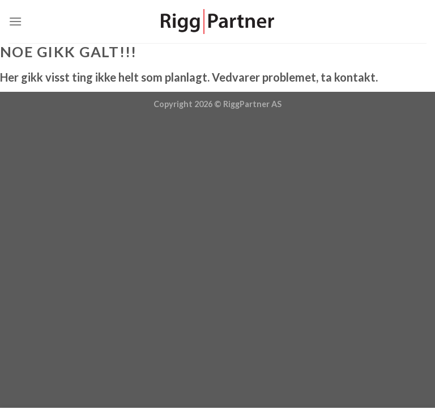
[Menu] (15, 21)
